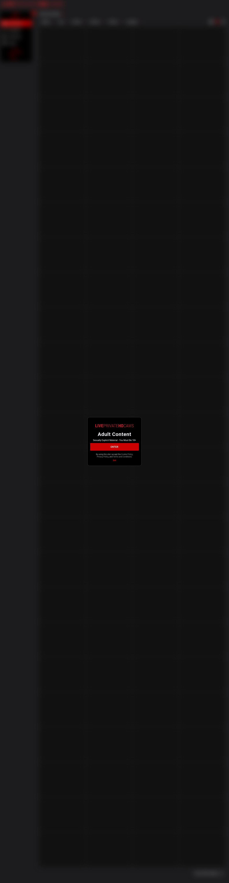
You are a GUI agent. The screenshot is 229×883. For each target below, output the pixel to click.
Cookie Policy (127, 454)
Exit (114, 460)
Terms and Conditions (122, 456)
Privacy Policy (103, 456)
